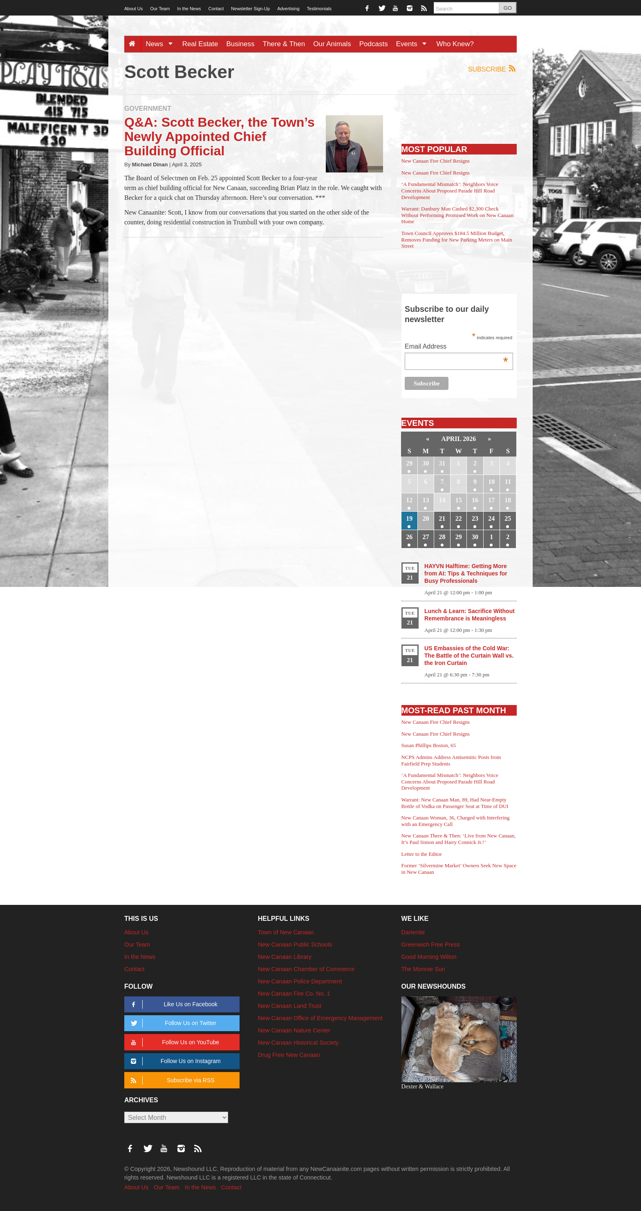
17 (491, 500)
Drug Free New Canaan (289, 1055)
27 (425, 536)
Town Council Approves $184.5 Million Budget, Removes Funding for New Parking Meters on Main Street (456, 239)
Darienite (413, 932)
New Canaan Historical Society (298, 1042)
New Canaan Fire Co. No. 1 (294, 993)
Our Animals (332, 44)
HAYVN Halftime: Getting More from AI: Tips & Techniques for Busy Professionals (465, 573)
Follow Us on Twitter (172, 1023)
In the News (189, 8)
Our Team (160, 8)
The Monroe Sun (423, 969)
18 (507, 500)
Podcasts (373, 44)
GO (508, 8)
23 (475, 518)
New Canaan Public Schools (295, 944)
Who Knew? (455, 44)
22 (458, 518)
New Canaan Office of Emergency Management (320, 1018)
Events (414, 44)
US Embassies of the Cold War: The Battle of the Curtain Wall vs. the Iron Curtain (468, 655)
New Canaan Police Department (300, 981)
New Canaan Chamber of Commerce (306, 969)
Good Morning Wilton (429, 957)
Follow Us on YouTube (173, 1042)
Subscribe (492, 69)
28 (442, 536)
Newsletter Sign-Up (250, 8)
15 (458, 500)
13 (425, 500)
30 (425, 463)
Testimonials (319, 8)
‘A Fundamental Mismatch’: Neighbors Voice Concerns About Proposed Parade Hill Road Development (449, 190)
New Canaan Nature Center (294, 1030)
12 (409, 500)
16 (475, 500)
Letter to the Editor (421, 854)
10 (491, 481)
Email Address (456, 347)
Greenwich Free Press (430, 944)
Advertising (288, 8)
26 (409, 536)
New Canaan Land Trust (289, 1006)
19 (409, 518)
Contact (216, 8)
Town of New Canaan (286, 932)
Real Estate (200, 44)
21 (442, 518)
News (162, 44)
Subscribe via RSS (171, 1080)
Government (147, 108)
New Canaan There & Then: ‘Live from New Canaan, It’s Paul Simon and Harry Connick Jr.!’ (458, 839)
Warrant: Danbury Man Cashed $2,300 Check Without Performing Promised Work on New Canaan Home (457, 215)
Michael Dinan (150, 164)
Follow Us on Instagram (174, 1061)
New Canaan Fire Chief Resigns (435, 161)
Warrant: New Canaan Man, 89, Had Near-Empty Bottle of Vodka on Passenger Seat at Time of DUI (455, 803)
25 (507, 518)
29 (409, 463)
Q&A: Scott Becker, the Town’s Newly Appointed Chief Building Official (219, 136)
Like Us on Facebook (172, 1004)
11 (508, 481)
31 (442, 463)
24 (491, 518)
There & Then (284, 44)
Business (240, 44)
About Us (133, 8)
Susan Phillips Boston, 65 (428, 745)
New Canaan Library (285, 957)
